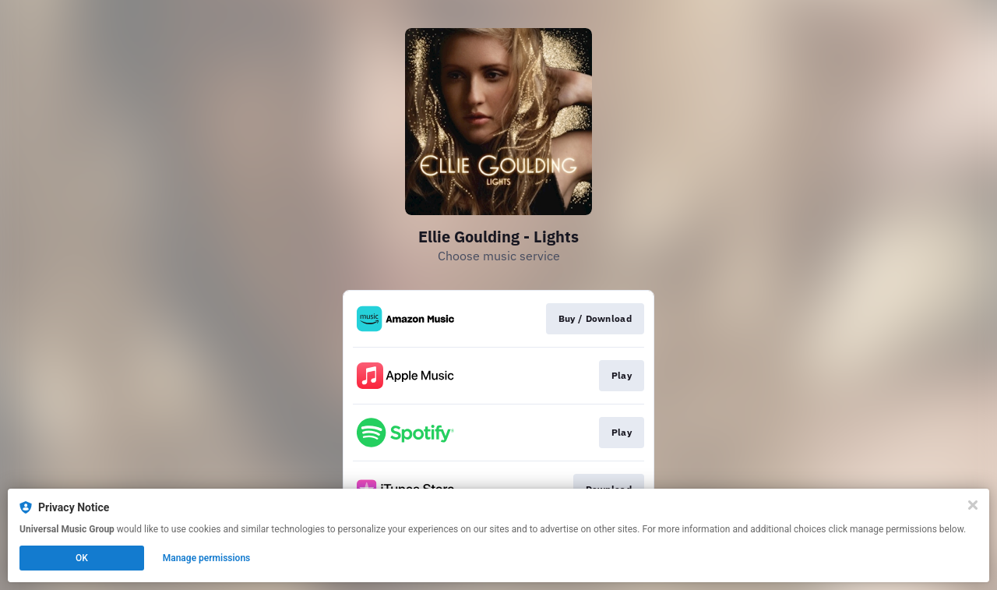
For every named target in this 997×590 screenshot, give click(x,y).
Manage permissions (207, 558)
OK (82, 558)
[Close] (972, 505)
